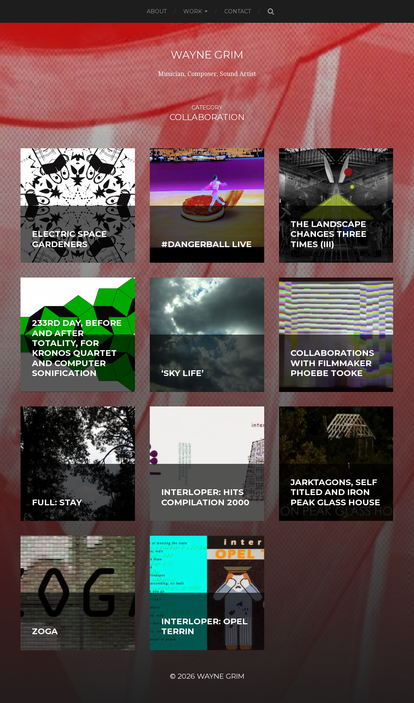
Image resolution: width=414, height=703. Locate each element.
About (157, 11)
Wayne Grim (207, 54)
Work (192, 11)
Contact (237, 11)
